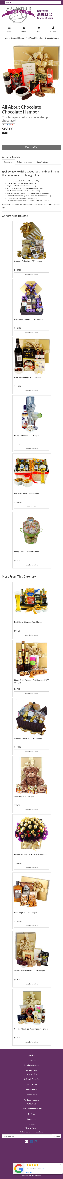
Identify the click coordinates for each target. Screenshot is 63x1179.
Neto (39, 1175)
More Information (31, 274)
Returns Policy (31, 1070)
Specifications (42, 162)
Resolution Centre (31, 1065)
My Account (31, 1060)
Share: (8, 125)
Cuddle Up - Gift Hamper (24, 796)
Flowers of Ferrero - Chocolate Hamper (30, 854)
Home (6, 38)
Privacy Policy (31, 1089)
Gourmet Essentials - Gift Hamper (28, 738)
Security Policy (31, 1095)
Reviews (31, 1114)
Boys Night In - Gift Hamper (25, 912)
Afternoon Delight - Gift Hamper (27, 377)
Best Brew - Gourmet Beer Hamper (28, 622)
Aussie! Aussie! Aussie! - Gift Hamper (29, 971)
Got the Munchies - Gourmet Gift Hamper (31, 1029)
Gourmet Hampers (18, 38)
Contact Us (31, 1119)
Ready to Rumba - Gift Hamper (26, 435)
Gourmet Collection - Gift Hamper (28, 261)
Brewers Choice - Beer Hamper (27, 493)
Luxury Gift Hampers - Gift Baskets (28, 319)
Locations (31, 1124)
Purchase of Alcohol (31, 1100)
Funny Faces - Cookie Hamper (26, 552)
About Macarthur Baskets (31, 1109)
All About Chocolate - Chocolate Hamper (43, 38)
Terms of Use (31, 1084)
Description (8, 162)
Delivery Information (25, 162)
